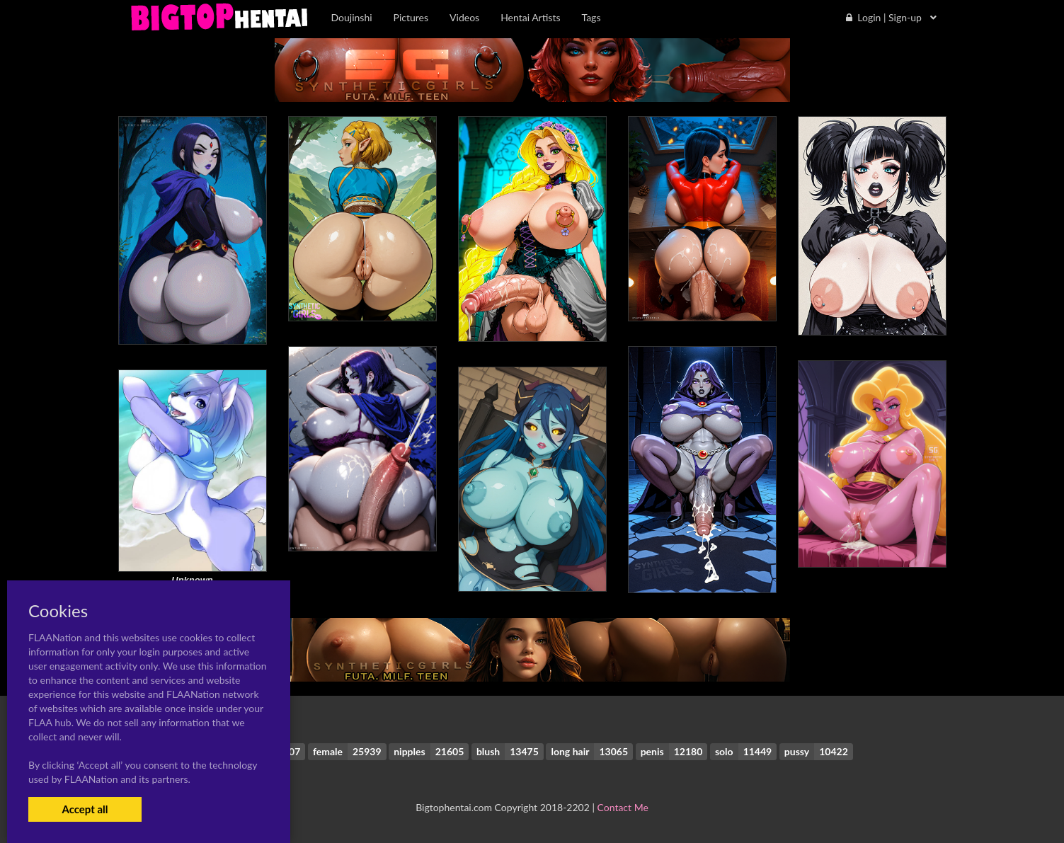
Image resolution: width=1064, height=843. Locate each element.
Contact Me (622, 807)
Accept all (85, 809)
